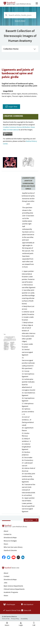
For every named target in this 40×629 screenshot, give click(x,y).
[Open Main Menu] (36, 3)
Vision (6, 595)
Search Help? (20, 21)
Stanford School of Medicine (23, 568)
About (6, 531)
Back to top (31, 520)
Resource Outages (10, 541)
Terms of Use (5, 619)
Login (21, 625)
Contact (6, 576)
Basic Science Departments (13, 586)
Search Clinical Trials (12, 610)
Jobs (5, 583)
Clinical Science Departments (14, 589)
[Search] (6, 15)
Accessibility (24, 619)
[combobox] (20, 15)
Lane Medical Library (23, 4)
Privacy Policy (15, 619)
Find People (9, 604)
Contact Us (7, 534)
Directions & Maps (10, 537)
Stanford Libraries (10, 550)
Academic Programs (11, 592)
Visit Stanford (27, 604)
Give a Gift (26, 610)
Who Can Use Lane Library (13, 547)
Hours (6, 544)
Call (34, 625)
